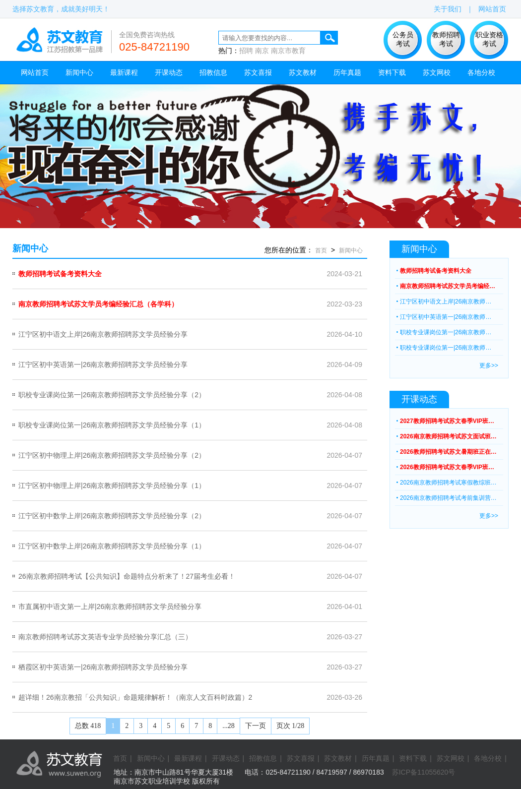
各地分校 (481, 72)
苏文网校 (437, 72)
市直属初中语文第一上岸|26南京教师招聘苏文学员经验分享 (109, 606)
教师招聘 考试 (446, 39)
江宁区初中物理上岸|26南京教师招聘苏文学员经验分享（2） (111, 455)
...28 (228, 725)
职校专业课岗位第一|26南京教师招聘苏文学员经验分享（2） (111, 395)
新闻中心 (79, 72)
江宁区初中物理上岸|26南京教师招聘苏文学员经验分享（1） (111, 485)
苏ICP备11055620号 (424, 772)
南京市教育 (288, 51)
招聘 (246, 51)
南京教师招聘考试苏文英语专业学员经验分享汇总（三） (105, 637)
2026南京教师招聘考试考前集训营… (448, 497)
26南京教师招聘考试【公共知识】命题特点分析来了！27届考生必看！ (126, 576)
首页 (321, 250)
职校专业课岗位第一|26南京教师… (445, 332)
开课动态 (169, 72)
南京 (262, 51)
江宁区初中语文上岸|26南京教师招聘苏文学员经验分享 (103, 334)
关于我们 (447, 9)
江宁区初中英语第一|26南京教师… (445, 316)
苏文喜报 (258, 72)
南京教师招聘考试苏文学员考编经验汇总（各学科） (98, 304)
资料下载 (392, 72)
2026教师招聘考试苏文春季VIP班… (447, 467)
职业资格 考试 (489, 39)
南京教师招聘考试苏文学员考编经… (447, 286)
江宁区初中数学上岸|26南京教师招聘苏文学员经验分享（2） (111, 516)
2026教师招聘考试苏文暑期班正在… (448, 451)
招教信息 (213, 72)
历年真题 (347, 72)
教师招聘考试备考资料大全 (60, 274)
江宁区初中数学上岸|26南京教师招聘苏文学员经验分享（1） (111, 546)
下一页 (255, 725)
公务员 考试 (402, 39)
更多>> (488, 365)
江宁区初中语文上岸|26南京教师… (445, 301)
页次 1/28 (290, 725)
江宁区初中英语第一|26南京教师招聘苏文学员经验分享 (103, 364)
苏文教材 (303, 72)
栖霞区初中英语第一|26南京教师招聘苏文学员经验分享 (103, 667)
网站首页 (492, 9)
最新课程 (124, 72)
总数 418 (88, 725)
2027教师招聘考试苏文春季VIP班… (447, 421)
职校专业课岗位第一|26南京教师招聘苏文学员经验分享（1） (111, 425)
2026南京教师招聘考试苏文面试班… (448, 436)
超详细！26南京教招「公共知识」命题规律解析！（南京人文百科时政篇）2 (135, 697)
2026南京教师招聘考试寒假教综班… (448, 482)
